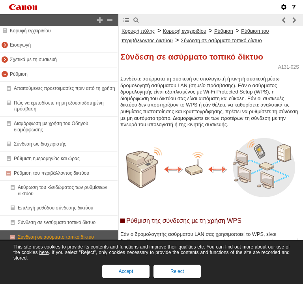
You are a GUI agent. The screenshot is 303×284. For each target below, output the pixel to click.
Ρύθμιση (19, 74)
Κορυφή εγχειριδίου (30, 31)
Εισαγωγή (20, 45)
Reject (177, 271)
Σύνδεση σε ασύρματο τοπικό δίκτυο (56, 237)
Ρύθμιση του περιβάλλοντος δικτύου (51, 173)
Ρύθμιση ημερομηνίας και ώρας (47, 158)
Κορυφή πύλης (138, 31)
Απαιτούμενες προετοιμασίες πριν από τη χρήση (64, 88)
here (44, 252)
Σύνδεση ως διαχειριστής (40, 144)
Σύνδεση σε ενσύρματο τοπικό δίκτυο (56, 222)
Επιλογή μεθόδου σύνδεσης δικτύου (55, 208)
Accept (126, 271)
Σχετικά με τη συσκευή (33, 59)
